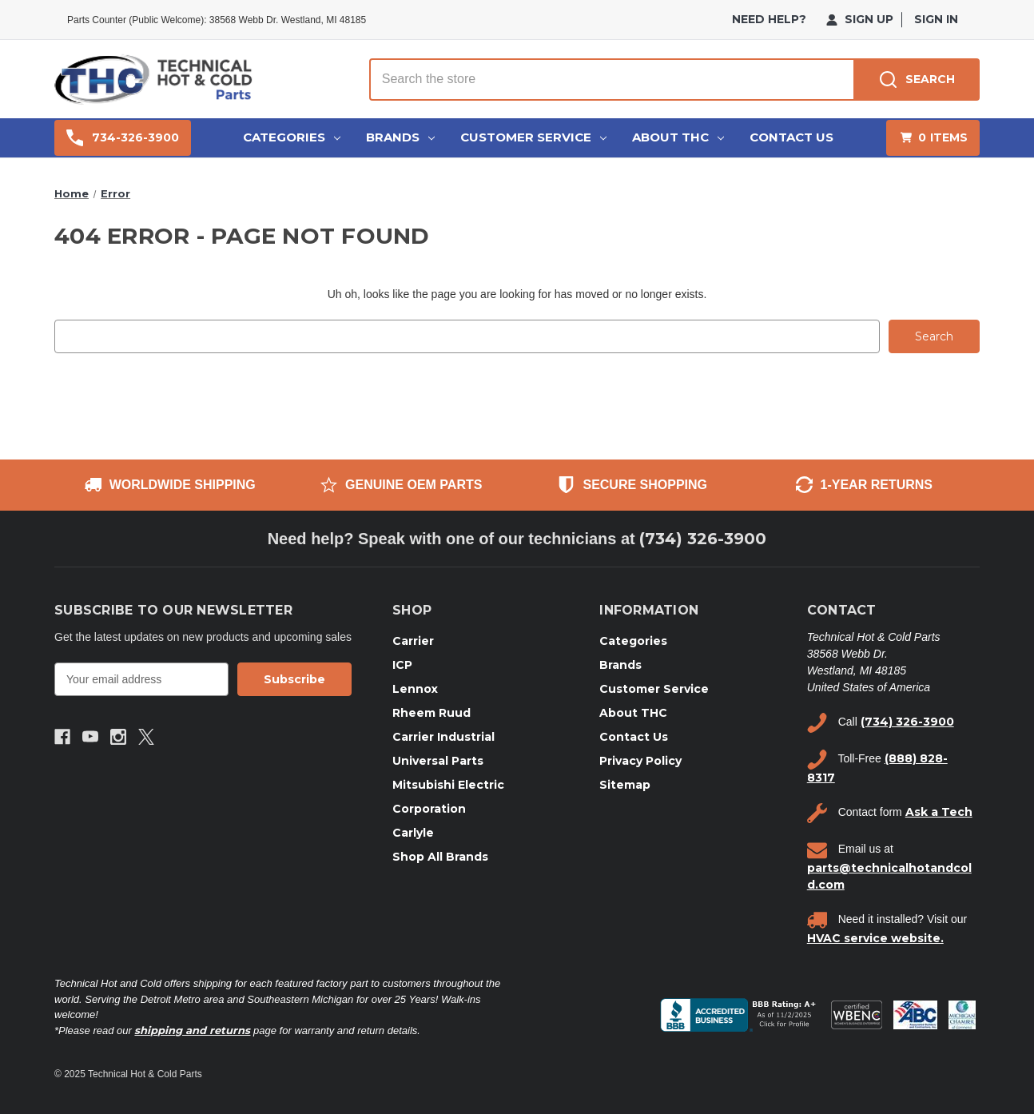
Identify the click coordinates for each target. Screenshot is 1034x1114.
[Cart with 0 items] (933, 138)
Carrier (413, 640)
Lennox (415, 688)
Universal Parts (437, 760)
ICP (402, 664)
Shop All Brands (440, 856)
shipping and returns (192, 1029)
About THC (678, 137)
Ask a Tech (938, 812)
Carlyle (413, 832)
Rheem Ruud (431, 712)
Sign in (936, 19)
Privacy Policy (640, 760)
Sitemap (624, 784)
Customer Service (533, 137)
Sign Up (859, 19)
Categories (291, 137)
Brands (400, 137)
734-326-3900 (122, 137)
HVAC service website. (875, 937)
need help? (769, 19)
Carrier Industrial (443, 736)
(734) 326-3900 (702, 538)
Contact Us (791, 137)
